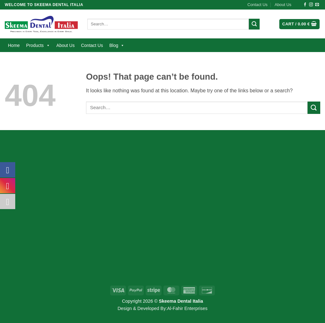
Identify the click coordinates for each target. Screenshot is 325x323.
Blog (116, 45)
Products (38, 45)
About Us (283, 4)
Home (14, 45)
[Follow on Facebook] (305, 5)
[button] (299, 24)
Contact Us (258, 4)
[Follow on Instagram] (311, 5)
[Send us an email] (317, 5)
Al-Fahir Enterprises (187, 308)
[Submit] (254, 24)
